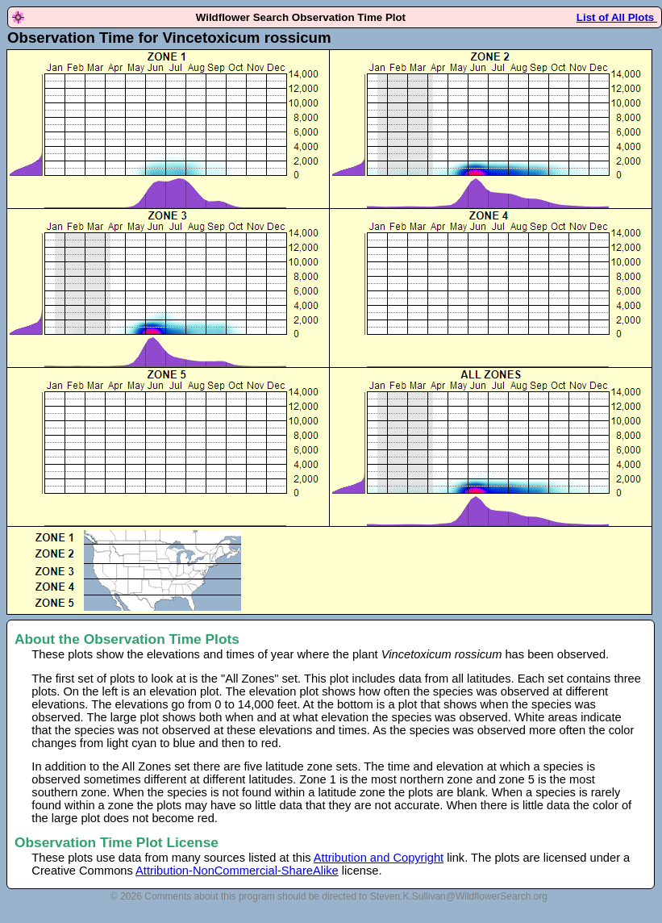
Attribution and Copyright (378, 857)
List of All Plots (617, 17)
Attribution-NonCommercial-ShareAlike (237, 870)
